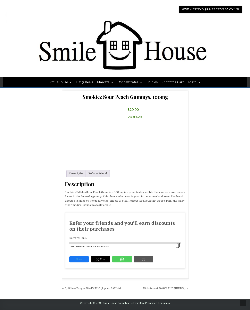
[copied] (177, 245)
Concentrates (130, 82)
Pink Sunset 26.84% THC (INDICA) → (166, 288)
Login (194, 82)
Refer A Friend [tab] (97, 173)
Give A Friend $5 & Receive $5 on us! (210, 9)
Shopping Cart (173, 82)
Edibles (152, 82)
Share (79, 259)
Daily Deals (84, 82)
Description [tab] (76, 173)
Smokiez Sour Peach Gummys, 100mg (125, 96)
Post (100, 259)
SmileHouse (60, 82)
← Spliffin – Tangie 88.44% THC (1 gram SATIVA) (91, 288)
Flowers (105, 82)
